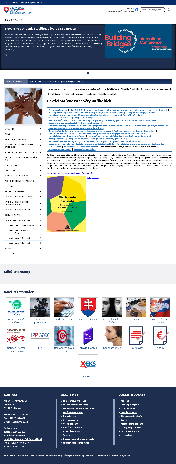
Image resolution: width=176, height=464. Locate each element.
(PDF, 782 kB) (73, 204)
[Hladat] (168, 10)
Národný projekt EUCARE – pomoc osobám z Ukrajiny (20, 231)
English (130, 8)
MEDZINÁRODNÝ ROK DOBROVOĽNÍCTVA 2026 (22, 158)
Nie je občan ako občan (85, 149)
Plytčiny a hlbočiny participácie (63, 112)
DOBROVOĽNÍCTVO (13, 165)
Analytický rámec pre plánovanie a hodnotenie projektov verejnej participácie (85, 125)
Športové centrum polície (76, 442)
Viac (6, 54)
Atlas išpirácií (54, 146)
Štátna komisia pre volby (75, 404)
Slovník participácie (57, 110)
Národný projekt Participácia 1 (18, 238)
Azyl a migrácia (70, 419)
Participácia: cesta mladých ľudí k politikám (134, 131)
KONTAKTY (9, 253)
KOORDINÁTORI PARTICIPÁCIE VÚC (19, 181)
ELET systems (50, 455)
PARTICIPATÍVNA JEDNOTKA (16, 176)
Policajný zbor (70, 416)
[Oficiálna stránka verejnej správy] (32, 2)
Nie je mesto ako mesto (59, 149)
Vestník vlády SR (128, 412)
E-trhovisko (126, 435)
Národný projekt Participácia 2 (18, 243)
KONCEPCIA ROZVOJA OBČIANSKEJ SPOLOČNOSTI (19, 145)
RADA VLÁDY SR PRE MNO (15, 139)
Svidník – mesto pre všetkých (62, 133)
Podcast (124, 400)
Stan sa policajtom (129, 404)
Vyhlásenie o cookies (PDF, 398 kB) (114, 455)
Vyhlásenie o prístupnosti (83, 455)
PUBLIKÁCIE (10, 186)
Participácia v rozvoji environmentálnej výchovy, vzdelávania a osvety (112, 133)
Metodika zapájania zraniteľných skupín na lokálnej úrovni (76, 128)
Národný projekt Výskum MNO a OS (20, 225)
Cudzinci (124, 419)
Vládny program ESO (130, 427)
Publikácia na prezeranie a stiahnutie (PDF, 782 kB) (69, 173)
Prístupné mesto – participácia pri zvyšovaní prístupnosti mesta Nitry (121, 136)
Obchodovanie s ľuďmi (131, 416)
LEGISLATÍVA (10, 170)
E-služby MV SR (127, 408)
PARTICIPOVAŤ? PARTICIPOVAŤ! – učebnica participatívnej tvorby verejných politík (87, 120)
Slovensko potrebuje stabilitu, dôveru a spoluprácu (40, 29)
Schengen (68, 435)
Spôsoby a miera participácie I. (143, 120)
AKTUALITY (9, 129)
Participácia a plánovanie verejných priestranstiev (140, 144)
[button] (14, 19)
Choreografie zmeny (90, 123)
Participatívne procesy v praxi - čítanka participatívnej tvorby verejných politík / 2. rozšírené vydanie (95, 115)
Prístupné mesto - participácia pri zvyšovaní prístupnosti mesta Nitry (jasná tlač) (86, 138)
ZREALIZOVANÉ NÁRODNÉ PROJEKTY (20, 220)
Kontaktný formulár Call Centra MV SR (23, 439)
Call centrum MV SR (130, 431)
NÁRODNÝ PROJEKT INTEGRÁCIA (18, 197)
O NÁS (7, 134)
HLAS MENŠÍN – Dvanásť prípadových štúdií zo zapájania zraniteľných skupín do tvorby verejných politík (118, 110)
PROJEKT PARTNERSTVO (15, 191)
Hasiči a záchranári (72, 427)
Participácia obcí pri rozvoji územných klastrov (119, 141)
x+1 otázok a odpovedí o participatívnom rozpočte (72, 117)
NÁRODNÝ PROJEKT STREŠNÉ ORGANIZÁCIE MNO (17, 203)
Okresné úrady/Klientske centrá (79, 408)
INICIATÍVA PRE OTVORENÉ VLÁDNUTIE (21, 152)
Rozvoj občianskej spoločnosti (78, 438)
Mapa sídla (63, 455)
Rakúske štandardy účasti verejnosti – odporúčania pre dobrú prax (79, 131)
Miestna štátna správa (131, 423)
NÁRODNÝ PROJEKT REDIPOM (17, 210)
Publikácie (55, 94)
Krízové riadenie (71, 431)
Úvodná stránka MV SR (16, 81)
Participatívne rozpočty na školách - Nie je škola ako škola (91, 94)
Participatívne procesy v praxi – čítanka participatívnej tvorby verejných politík (118, 112)
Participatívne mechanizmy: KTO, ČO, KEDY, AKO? (71, 141)
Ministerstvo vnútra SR (75, 400)
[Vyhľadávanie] (152, 9)
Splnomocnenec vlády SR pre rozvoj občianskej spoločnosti (56, 81)
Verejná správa (70, 423)
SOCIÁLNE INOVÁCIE (13, 215)
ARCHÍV (8, 248)
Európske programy (73, 412)
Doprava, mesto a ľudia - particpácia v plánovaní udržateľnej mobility (81, 144)
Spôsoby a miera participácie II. (63, 123)
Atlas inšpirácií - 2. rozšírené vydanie (81, 146)
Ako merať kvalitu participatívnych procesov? (146, 125)
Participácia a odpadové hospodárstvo (66, 136)
